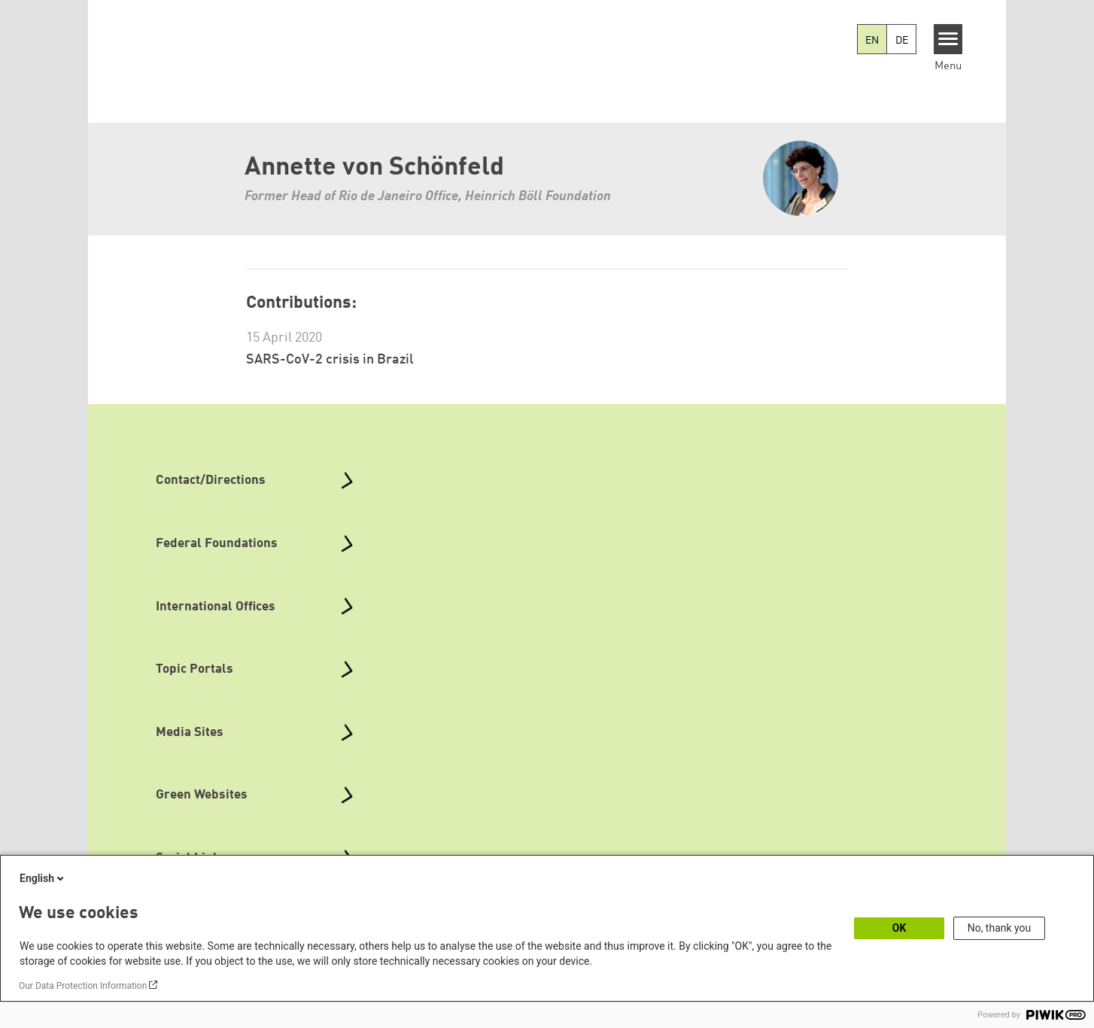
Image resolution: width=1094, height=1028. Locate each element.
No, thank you (1000, 928)
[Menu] (948, 39)
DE (901, 40)
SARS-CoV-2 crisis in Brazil (330, 359)
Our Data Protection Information (83, 986)
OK (899, 928)
